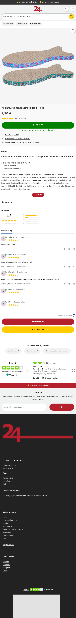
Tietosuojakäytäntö (10, 520)
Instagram (6, 567)
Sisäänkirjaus (7, 481)
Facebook (6, 564)
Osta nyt (38, 125)
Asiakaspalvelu (42, 495)
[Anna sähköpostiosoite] (24, 407)
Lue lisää (38, 194)
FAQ (4, 484)
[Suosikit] (66, 9)
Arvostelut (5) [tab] (6, 230)
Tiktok (5, 570)
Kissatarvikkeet (35, 24)
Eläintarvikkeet (22, 24)
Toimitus (6, 523)
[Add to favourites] (73, 30)
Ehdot (5, 517)
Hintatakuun (38, 321)
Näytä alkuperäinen (23, 266)
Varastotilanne (8, 535)
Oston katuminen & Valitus (13, 529)
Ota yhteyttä (7, 526)
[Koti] (38, 9)
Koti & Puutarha (8, 24)
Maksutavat (7, 532)
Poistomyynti (38, 329)
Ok (62, 407)
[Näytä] (74, 202)
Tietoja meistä (8, 478)
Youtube (6, 561)
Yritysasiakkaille (8, 544)
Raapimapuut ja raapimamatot (57, 351)
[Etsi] (38, 16)
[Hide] (74, 152)
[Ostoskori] (72, 9)
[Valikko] (2, 8)
